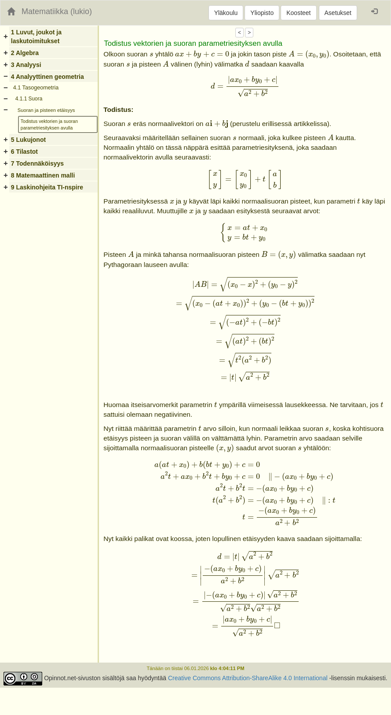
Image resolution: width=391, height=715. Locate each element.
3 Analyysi (26, 64)
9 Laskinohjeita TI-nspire (47, 187)
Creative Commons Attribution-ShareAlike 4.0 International (248, 678)
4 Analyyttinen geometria (47, 76)
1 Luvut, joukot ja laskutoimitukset (36, 36)
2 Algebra (25, 52)
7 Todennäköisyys (37, 163)
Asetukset (338, 12)
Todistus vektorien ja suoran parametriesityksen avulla (49, 124)
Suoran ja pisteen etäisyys (46, 110)
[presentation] (151, 54)
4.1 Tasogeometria (35, 88)
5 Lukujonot (28, 139)
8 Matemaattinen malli (43, 175)
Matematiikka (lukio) (57, 11)
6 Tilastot (24, 151)
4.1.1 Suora (28, 99)
